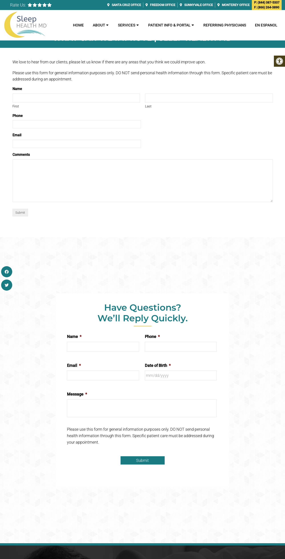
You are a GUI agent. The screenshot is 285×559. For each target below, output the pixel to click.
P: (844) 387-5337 (266, 2)
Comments (21, 155)
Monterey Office (235, 5)
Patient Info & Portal (169, 25)
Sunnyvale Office (198, 5)
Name (74, 336)
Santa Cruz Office (126, 5)
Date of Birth (158, 365)
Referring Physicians (224, 25)
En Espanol (266, 25)
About (99, 25)
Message (77, 394)
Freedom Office (162, 5)
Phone (17, 116)
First (15, 106)
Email (16, 135)
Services (126, 25)
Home (78, 25)
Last (148, 106)
